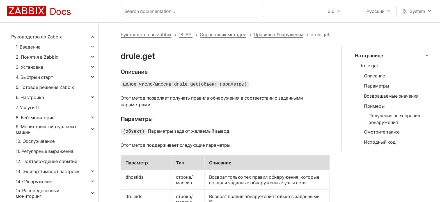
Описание (374, 76)
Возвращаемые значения (391, 96)
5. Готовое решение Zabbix (45, 87)
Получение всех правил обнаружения (394, 119)
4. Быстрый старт (34, 77)
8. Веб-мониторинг (36, 117)
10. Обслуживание (35, 141)
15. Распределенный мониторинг (37, 193)
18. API (185, 34)
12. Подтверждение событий (46, 161)
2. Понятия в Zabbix (37, 57)
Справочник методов (223, 34)
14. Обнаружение (34, 181)
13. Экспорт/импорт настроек (48, 171)
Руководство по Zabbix (36, 37)
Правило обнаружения (278, 34)
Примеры (374, 106)
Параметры (376, 86)
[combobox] (194, 11)
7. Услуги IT (28, 107)
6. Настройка (30, 97)
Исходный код (380, 142)
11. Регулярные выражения (44, 151)
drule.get (368, 65)
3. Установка (29, 67)
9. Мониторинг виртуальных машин (46, 129)
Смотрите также (382, 132)
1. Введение (28, 47)
